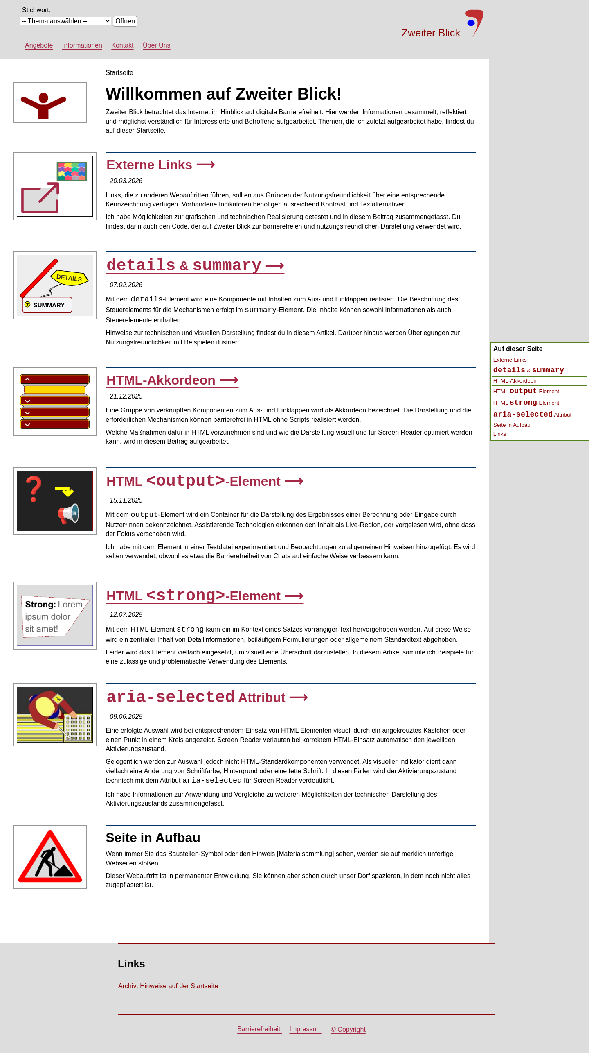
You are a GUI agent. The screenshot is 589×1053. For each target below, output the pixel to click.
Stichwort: (36, 10)
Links (499, 434)
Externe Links (510, 360)
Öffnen (125, 21)
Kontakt (122, 45)
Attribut (532, 414)
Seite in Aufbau (512, 425)
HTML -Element (526, 391)
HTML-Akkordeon (515, 381)
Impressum (306, 1029)
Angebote (39, 45)
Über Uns (157, 45)
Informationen (82, 45)
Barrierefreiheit (259, 1029)
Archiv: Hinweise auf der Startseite (168, 986)
